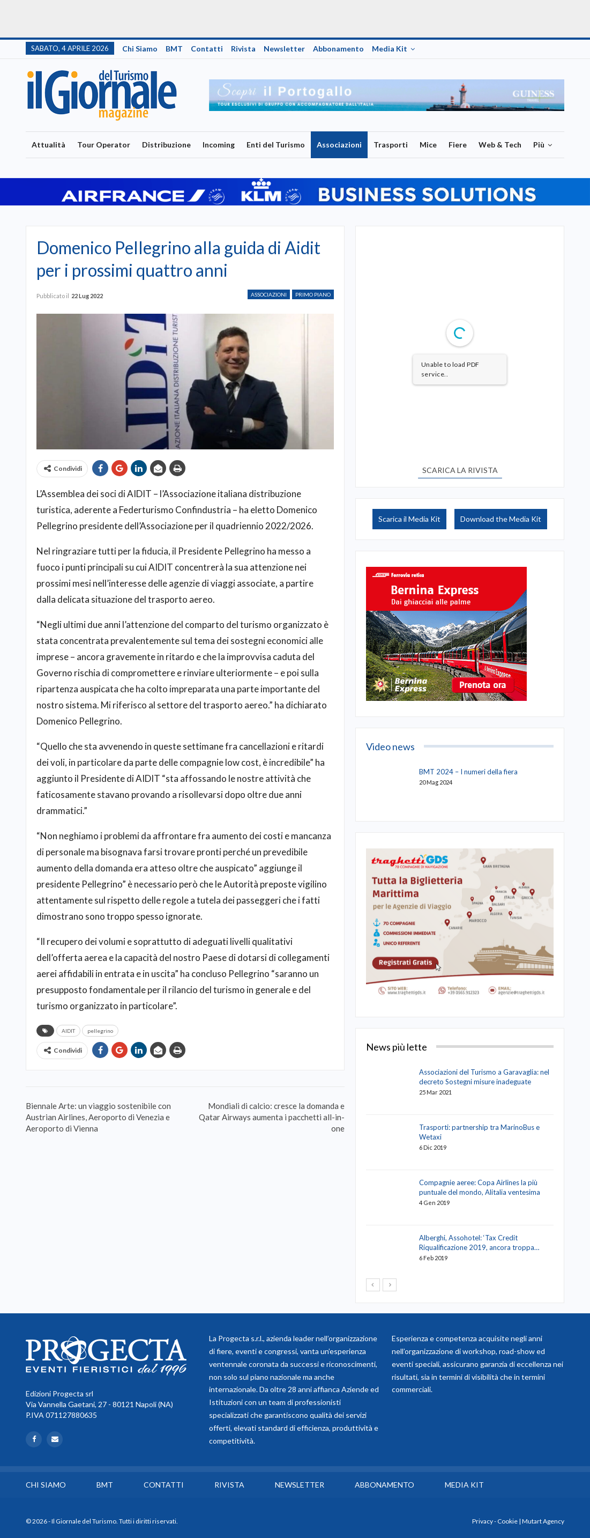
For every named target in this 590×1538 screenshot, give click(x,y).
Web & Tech (500, 144)
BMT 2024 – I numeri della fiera (468, 771)
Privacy (482, 1521)
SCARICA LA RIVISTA (460, 470)
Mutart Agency (543, 1521)
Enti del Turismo (276, 144)
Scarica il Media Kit (409, 518)
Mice (428, 144)
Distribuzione (166, 144)
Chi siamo (140, 48)
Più (538, 144)
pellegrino (100, 1030)
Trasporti (391, 144)
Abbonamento (338, 48)
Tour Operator (103, 144)
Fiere (458, 144)
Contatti (207, 48)
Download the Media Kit (500, 518)
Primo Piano (313, 294)
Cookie (507, 1521)
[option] (387, 94)
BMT (174, 48)
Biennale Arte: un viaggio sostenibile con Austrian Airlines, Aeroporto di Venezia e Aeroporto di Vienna (98, 1117)
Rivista (243, 48)
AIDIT (68, 1030)
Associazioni (339, 144)
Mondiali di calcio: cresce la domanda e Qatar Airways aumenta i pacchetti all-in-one (272, 1117)
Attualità (48, 144)
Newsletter (284, 48)
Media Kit (389, 48)
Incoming (219, 144)
